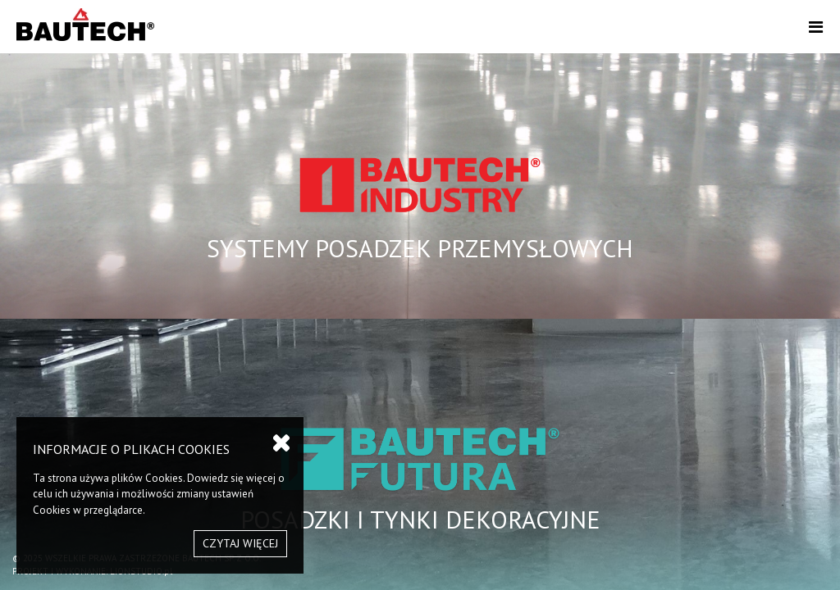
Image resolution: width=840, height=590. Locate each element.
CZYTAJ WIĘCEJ (240, 543)
